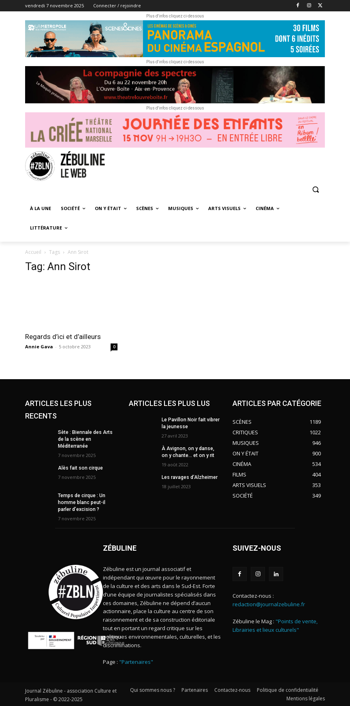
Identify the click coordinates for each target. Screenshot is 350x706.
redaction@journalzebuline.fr (269, 603)
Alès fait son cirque (80, 467)
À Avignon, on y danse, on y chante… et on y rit (191, 452)
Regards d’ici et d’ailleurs (63, 337)
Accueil (33, 252)
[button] (315, 189)
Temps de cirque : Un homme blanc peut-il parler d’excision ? (81, 502)
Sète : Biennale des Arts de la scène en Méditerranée (85, 439)
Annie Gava (39, 346)
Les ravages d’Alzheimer (190, 477)
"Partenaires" (136, 661)
